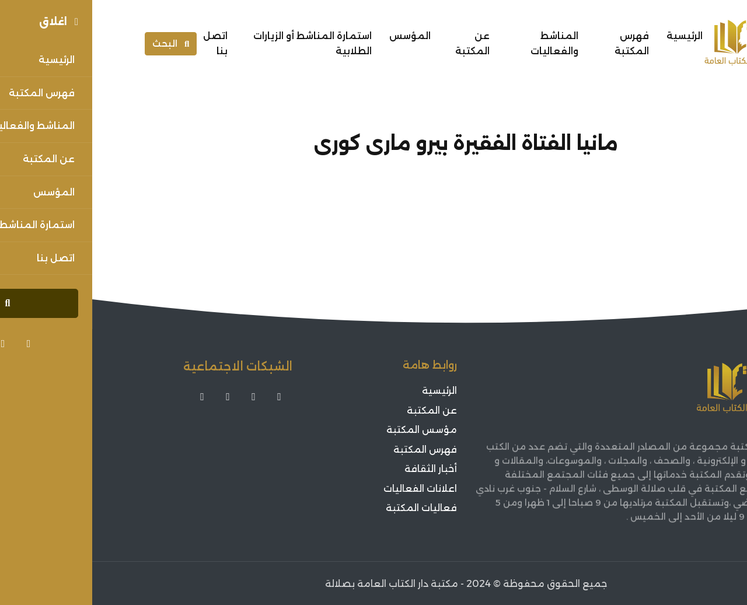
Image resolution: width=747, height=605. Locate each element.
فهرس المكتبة (539, 43)
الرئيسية (592, 35)
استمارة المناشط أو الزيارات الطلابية (220, 43)
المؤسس (317, 35)
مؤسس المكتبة (329, 429)
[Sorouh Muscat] (652, 44)
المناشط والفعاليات (462, 43)
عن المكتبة (380, 43)
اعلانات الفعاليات (328, 488)
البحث (78, 43)
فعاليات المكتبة (329, 507)
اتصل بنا (123, 43)
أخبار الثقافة (338, 468)
